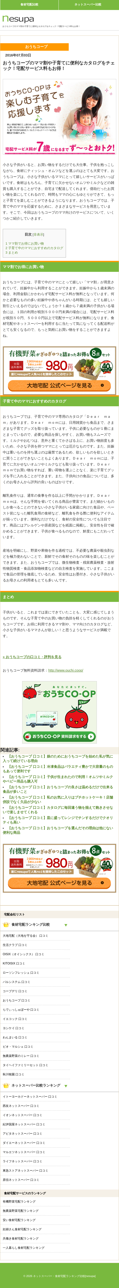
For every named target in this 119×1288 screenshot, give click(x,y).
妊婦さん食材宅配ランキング (22, 1229)
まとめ (11, 252)
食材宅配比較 (29, 4)
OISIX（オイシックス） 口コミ (23, 954)
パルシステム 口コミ (16, 982)
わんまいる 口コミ (15, 1037)
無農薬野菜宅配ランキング (21, 1211)
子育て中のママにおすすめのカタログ (34, 248)
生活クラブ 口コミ (15, 945)
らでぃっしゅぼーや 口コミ (21, 1009)
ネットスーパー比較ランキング (35, 1085)
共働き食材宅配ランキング (21, 1238)
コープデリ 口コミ (15, 991)
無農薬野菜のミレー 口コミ (21, 1056)
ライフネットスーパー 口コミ (22, 1161)
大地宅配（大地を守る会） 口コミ (25, 935)
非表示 (38, 234)
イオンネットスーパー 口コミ (22, 1115)
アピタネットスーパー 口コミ (22, 1133)
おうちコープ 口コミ (16, 1000)
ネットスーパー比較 (87, 4)
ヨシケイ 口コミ (13, 1028)
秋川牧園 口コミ (13, 1074)
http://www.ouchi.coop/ (65, 670)
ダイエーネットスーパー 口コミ (24, 1143)
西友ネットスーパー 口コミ (21, 1106)
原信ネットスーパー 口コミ (21, 1180)
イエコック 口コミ (15, 1019)
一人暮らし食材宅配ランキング (24, 1248)
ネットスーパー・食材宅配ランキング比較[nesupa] (64, 1276)
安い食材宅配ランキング (19, 1220)
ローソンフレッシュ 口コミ (21, 972)
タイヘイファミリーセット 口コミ (25, 1065)
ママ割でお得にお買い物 (24, 243)
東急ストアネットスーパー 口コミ (25, 1170)
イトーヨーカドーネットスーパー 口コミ (30, 1096)
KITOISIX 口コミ (14, 963)
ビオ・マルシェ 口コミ (18, 1046)
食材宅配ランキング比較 (30, 924)
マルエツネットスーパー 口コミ (24, 1152)
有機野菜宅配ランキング (19, 1201)
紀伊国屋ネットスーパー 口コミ (24, 1124)
